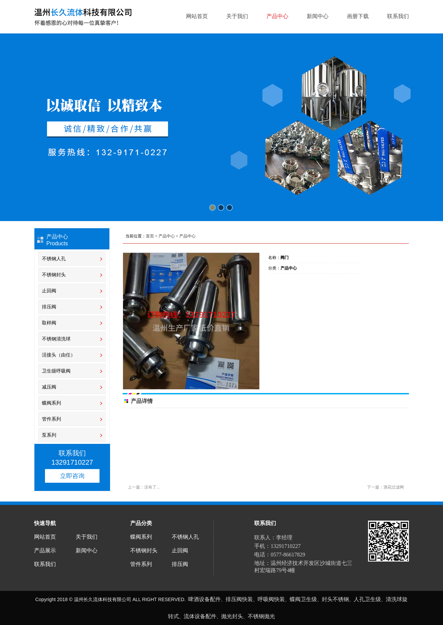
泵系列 (49, 435)
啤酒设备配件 (204, 599)
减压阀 (49, 387)
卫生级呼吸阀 (57, 371)
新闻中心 (318, 16)
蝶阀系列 (51, 403)
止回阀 (49, 290)
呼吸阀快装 (271, 599)
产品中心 (277, 16)
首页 (150, 236)
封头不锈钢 (335, 599)
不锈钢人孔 (54, 258)
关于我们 (237, 16)
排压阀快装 (239, 599)
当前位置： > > (160, 236)
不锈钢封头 (54, 274)
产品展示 (45, 550)
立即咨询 (72, 476)
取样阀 (50, 322)
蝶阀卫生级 (303, 599)
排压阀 (50, 306)
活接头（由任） (58, 355)
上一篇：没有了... (144, 487)
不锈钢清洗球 (56, 338)
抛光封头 (232, 616)
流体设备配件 (200, 616)
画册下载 (358, 16)
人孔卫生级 (367, 599)
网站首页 (197, 16)
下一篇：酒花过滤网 (385, 487)
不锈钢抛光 (261, 616)
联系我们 (398, 16)
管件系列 (51, 419)
